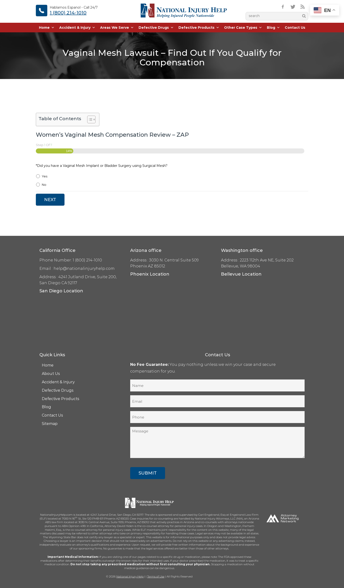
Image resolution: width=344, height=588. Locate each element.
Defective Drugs (156, 27)
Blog (273, 27)
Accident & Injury (77, 27)
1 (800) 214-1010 (68, 13)
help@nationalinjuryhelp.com (84, 268)
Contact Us (295, 27)
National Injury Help (130, 576)
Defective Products (198, 27)
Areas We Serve (117, 27)
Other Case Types (243, 27)
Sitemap (50, 423)
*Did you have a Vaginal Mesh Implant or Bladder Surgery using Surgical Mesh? (101, 166)
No (44, 185)
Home (46, 27)
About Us (51, 373)
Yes (44, 176)
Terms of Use (155, 576)
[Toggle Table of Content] (89, 119)
